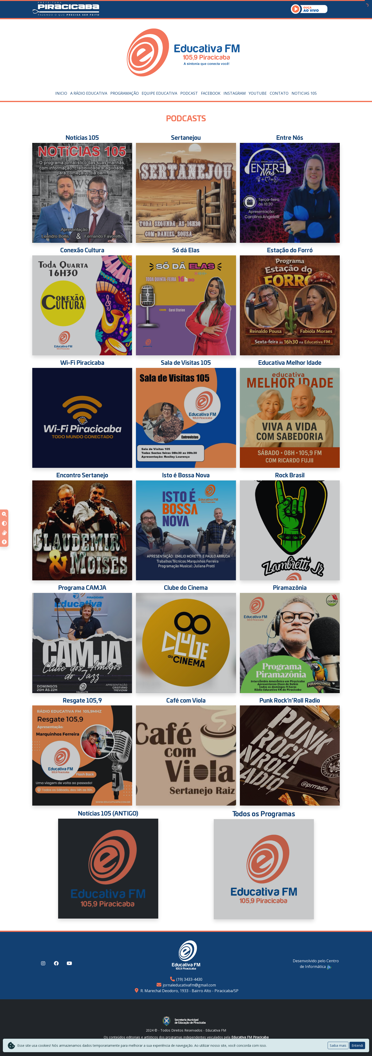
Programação (124, 93)
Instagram (234, 93)
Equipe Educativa (159, 93)
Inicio (61, 93)
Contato (279, 93)
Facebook (210, 93)
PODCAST (189, 93)
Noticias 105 (304, 93)
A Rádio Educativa (88, 93)
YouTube (258, 93)
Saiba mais (338, 1045)
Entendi (357, 1045)
